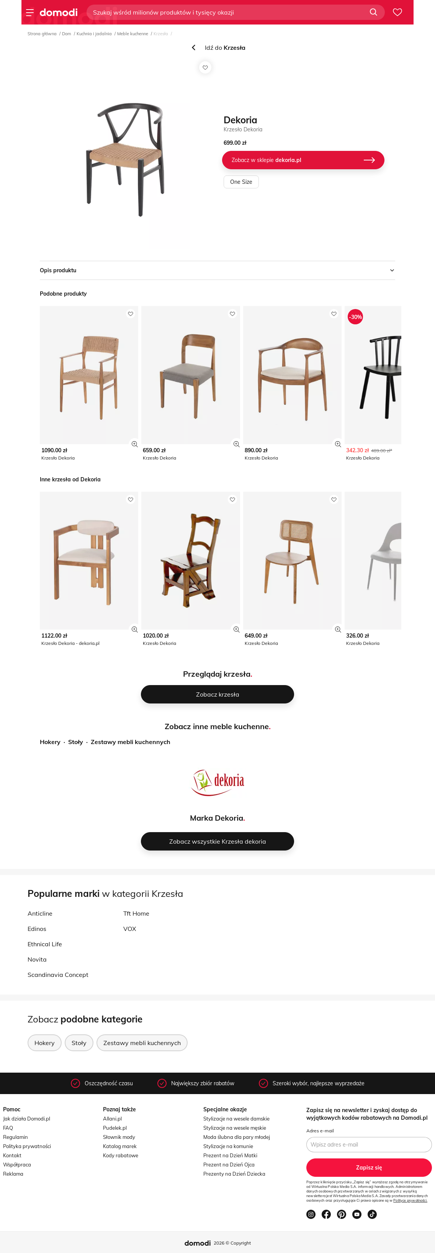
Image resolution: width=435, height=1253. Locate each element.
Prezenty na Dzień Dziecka (234, 1174)
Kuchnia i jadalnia (94, 33)
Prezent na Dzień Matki (230, 1155)
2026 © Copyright (232, 1243)
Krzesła (161, 33)
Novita (37, 959)
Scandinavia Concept (58, 974)
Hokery (50, 742)
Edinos (37, 928)
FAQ (8, 1128)
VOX (129, 928)
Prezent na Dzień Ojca (229, 1164)
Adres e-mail (320, 1131)
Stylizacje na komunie (228, 1146)
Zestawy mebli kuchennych (130, 742)
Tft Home (136, 913)
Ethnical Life (45, 944)
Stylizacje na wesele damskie (236, 1119)
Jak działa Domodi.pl (26, 1119)
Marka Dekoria (216, 818)
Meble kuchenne (132, 33)
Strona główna (42, 33)
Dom (66, 33)
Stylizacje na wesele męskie (234, 1128)
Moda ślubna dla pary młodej (236, 1137)
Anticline (40, 913)
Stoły (75, 742)
